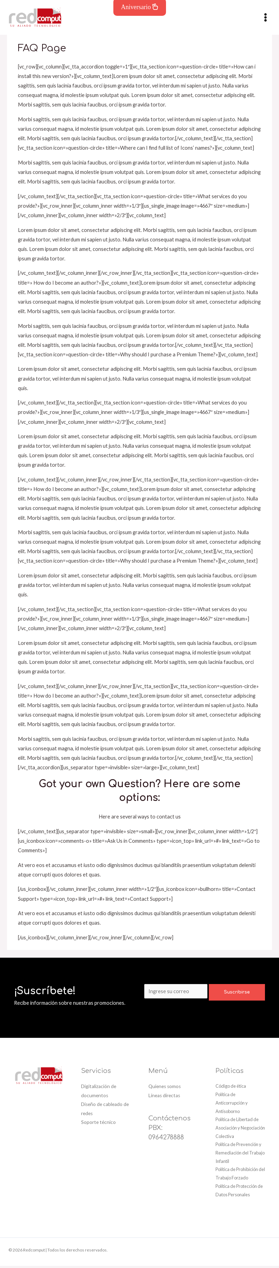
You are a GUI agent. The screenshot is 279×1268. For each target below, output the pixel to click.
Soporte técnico (98, 1124)
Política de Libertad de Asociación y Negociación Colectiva (240, 1130)
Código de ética (230, 1088)
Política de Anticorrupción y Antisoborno (231, 1105)
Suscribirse (237, 994)
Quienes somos (164, 1089)
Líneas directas (164, 1097)
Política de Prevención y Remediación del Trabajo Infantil (240, 1155)
